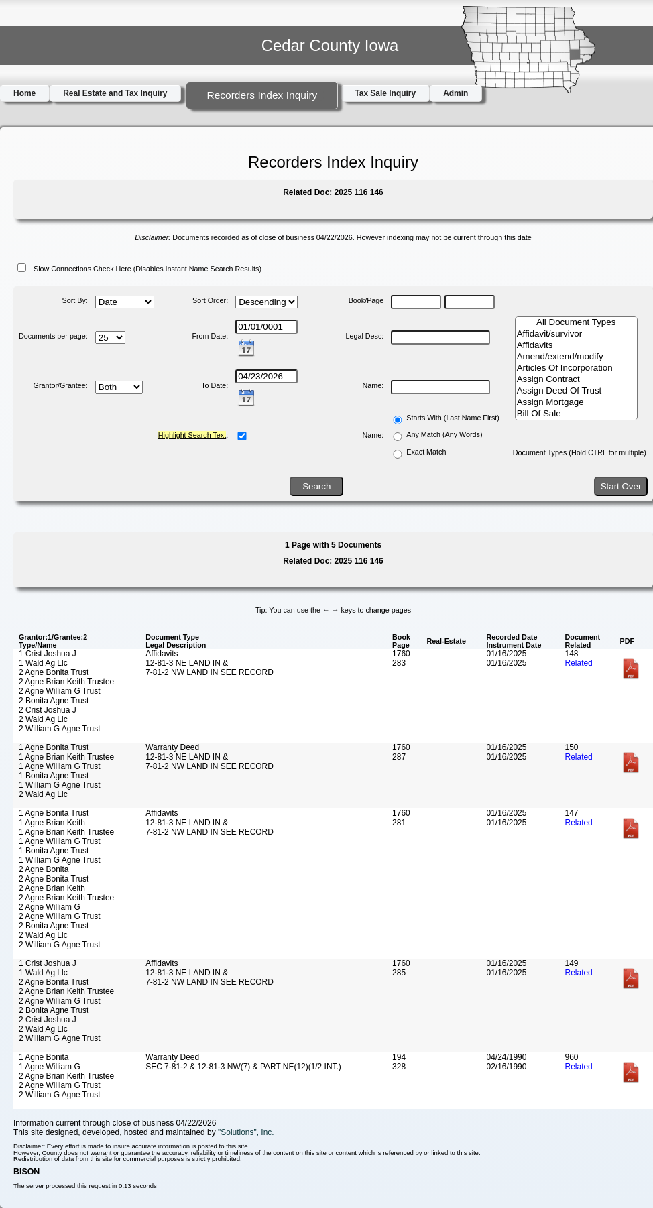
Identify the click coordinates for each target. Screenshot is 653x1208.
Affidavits (576, 345)
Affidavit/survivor (576, 334)
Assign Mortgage (576, 402)
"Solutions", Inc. (246, 1132)
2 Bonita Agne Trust (53, 700)
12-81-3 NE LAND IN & (186, 663)
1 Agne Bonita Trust (53, 747)
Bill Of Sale (576, 414)
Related (579, 663)
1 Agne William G (49, 1066)
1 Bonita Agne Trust (53, 775)
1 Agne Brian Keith (52, 822)
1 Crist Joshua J (47, 653)
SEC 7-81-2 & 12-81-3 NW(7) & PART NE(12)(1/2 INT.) (243, 1066)
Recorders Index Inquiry (261, 95)
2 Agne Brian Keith (52, 888)
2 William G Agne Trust (60, 728)
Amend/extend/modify (576, 357)
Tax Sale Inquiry (385, 93)
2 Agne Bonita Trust (53, 672)
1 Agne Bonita (43, 1057)
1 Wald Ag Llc (43, 663)
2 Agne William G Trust (60, 691)
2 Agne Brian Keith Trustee (66, 681)
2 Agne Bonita (43, 869)
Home (24, 93)
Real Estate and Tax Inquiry (115, 93)
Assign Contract (576, 379)
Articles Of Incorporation (576, 368)
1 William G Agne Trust (60, 785)
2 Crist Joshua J (47, 710)
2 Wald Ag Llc (43, 719)
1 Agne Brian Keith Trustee (66, 757)
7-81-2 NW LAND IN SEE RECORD (209, 672)
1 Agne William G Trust (60, 766)
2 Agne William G (49, 907)
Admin (455, 93)
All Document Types (576, 322)
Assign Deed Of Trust (576, 391)
